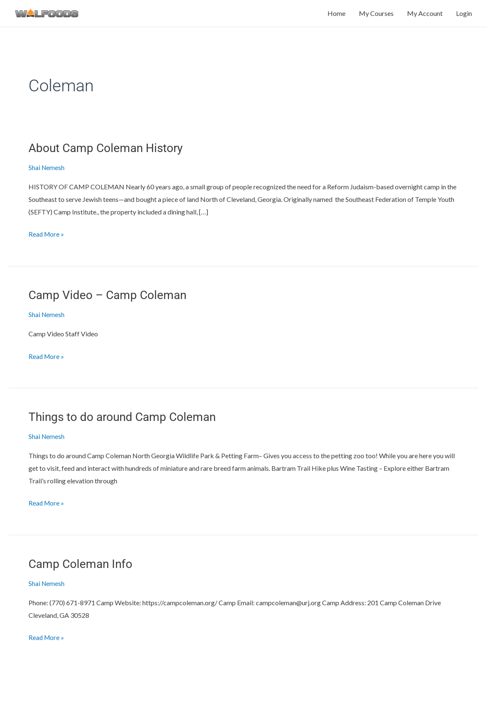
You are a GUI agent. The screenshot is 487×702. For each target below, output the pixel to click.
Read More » (46, 241)
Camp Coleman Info (83, 570)
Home (336, 18)
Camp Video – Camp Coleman (112, 302)
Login (464, 18)
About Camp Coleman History (110, 156)
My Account (425, 18)
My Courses (376, 18)
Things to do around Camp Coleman (128, 424)
